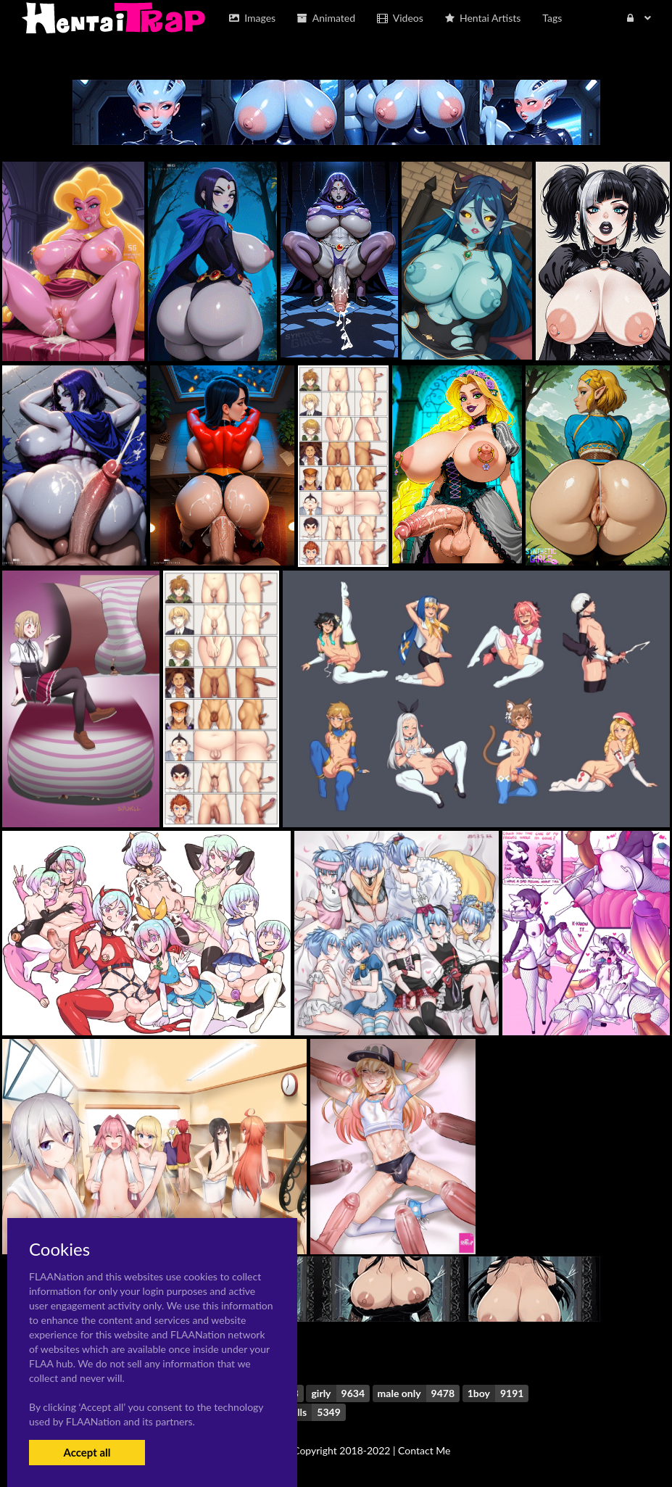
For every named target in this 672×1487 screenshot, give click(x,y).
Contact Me (424, 1450)
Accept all (86, 1452)
